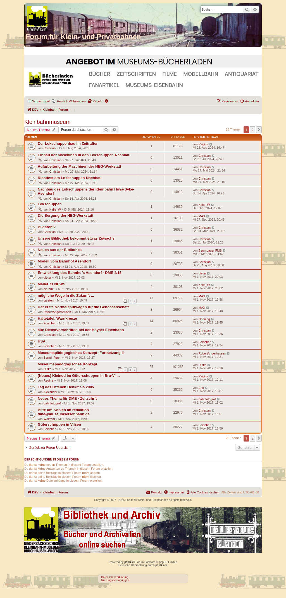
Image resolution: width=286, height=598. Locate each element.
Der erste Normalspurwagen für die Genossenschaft (83, 307)
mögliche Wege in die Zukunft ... (66, 295)
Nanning (204, 319)
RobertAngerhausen (57, 312)
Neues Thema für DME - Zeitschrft (67, 398)
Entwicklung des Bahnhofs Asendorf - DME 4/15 (79, 273)
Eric (201, 387)
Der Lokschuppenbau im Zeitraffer (68, 143)
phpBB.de (161, 565)
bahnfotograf (52, 403)
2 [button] (253, 129)
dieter (47, 277)
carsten (49, 300)
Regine (203, 144)
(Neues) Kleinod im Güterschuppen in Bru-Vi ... (79, 375)
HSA (42, 341)
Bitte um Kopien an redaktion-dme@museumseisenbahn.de (64, 412)
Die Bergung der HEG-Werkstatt (65, 215)
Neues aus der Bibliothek (60, 250)
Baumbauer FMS (210, 250)
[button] (259, 129)
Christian (50, 148)
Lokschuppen (50, 204)
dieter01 (49, 289)
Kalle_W (55, 209)
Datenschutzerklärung (114, 577)
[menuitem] (69, 101)
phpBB (128, 562)
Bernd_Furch (52, 357)
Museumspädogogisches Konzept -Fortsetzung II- (81, 353)
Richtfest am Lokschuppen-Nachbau (70, 178)
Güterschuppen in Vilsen (59, 424)
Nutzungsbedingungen (115, 580)
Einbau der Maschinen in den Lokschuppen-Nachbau (84, 155)
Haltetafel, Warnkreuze (57, 318)
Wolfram (49, 419)
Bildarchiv (47, 227)
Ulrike (47, 369)
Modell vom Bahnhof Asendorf (64, 261)
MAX (202, 216)
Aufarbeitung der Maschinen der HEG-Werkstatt (79, 166)
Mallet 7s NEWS (51, 284)
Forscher (50, 323)
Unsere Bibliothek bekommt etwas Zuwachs (76, 238)
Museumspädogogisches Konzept (67, 364)
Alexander (51, 392)
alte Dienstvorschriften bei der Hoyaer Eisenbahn (81, 330)
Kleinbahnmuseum (47, 122)
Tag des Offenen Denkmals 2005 (66, 387)
